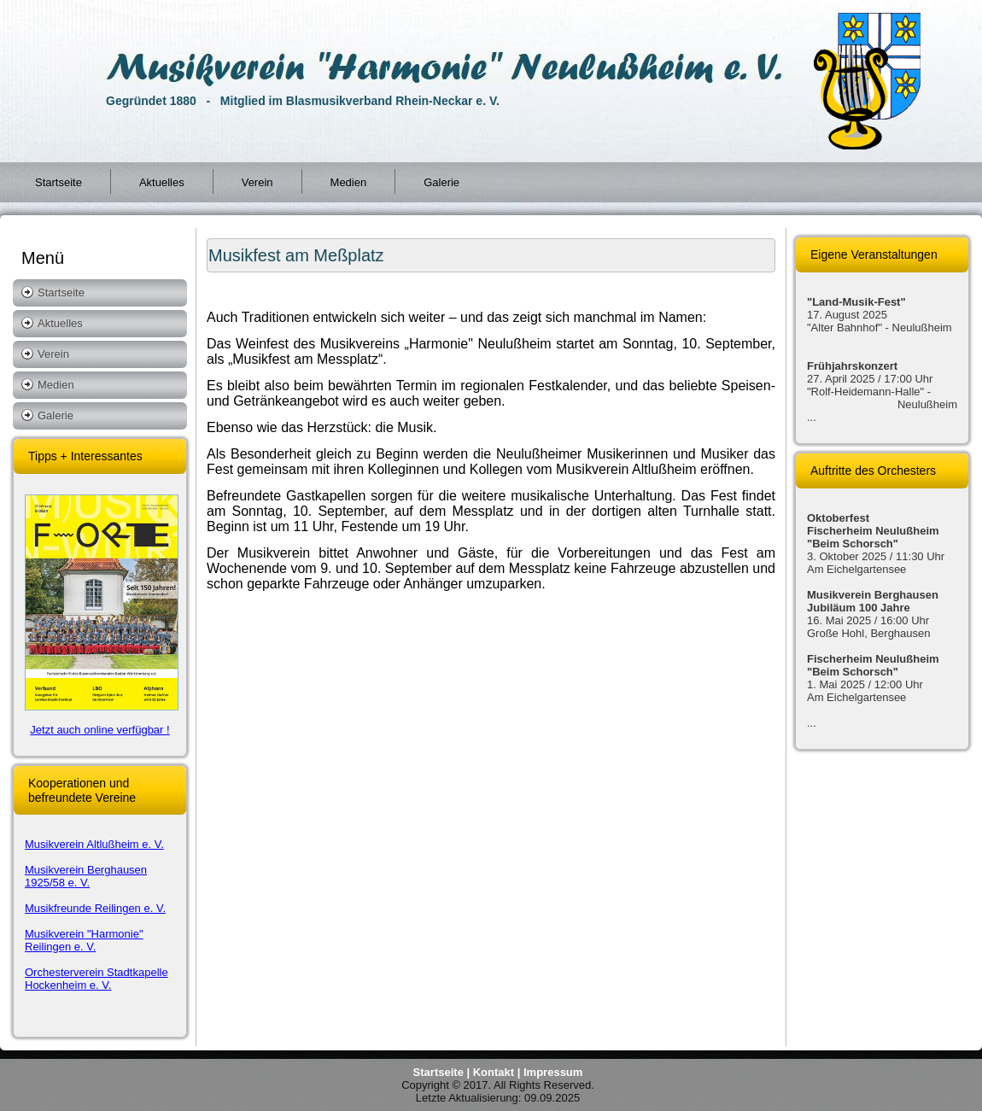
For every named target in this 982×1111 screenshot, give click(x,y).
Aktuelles (161, 182)
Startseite (58, 182)
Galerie (441, 182)
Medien (348, 182)
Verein (257, 182)
